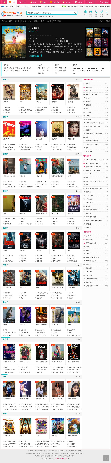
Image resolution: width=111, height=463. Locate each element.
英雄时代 (7, 293)
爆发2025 (6, 139)
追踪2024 (72, 218)
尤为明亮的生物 (41, 335)
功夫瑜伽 (34, 28)
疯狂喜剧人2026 (73, 187)
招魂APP (88, 246)
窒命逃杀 (39, 256)
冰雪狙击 (55, 295)
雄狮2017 (88, 264)
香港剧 (75, 6)
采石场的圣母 (73, 261)
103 (53, 85)
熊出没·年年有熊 (72, 436)
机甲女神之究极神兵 (91, 279)
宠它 (54, 187)
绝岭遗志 (70, 102)
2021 (97, 68)
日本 (39, 71)
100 (37, 85)
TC (14, 210)
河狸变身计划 (9, 446)
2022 (93, 68)
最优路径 (7, 221)
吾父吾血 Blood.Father (92, 257)
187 (69, 382)
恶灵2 (53, 250)
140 (53, 159)
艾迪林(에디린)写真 (58, 404)
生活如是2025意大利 (27, 187)
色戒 (47, 16)
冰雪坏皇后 (72, 444)
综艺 (43, 2)
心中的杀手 (89, 271)
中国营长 (38, 287)
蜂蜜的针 (55, 147)
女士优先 (55, 184)
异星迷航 (55, 221)
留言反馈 (101, 13)
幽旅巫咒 (23, 256)
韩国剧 (86, 6)
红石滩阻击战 (7, 287)
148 (4, 122)
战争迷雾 (23, 293)
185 (4, 197)
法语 (56, 73)
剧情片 (40, 6)
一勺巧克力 (8, 112)
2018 (79, 71)
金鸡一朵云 (39, 139)
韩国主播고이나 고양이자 (93, 170)
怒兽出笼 (7, 107)
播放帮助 (96, 13)
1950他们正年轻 (57, 293)
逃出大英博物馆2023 (75, 367)
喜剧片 (19, 6)
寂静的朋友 (55, 213)
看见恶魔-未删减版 (91, 217)
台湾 (48, 68)
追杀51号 (22, 213)
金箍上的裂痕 (73, 446)
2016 (88, 71)
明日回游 (39, 261)
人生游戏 (39, 221)
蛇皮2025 (23, 144)
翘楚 (27, 16)
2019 (74, 71)
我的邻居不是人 (9, 261)
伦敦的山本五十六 (58, 298)
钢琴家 (71, 293)
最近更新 (90, 13)
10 (68, 197)
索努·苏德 (49, 35)
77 (4, 234)
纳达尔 (23, 370)
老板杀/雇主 (89, 282)
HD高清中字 (11, 99)
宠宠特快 (55, 446)
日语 (56, 71)
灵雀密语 (23, 441)
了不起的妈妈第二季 (59, 367)
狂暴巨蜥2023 (25, 332)
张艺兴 (43, 35)
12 (68, 271)
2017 (83, 71)
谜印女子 (6, 250)
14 (20, 345)
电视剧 (22, 2)
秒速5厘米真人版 (10, 149)
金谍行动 (38, 102)
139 (37, 234)
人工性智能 (40, 224)
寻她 (6, 330)
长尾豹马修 (6, 436)
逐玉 (37, 16)
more (74, 73)
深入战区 (39, 298)
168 (4, 382)
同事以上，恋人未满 (9, 176)
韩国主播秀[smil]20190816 (93, 167)
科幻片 (24, 6)
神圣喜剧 (22, 176)
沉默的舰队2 (71, 287)
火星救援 (71, 221)
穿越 (54, 224)
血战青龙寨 (72, 112)
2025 (79, 68)
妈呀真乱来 (39, 176)
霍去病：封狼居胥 (42, 107)
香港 (43, 68)
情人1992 (39, 149)
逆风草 (70, 324)
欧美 (48, 71)
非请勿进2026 (57, 261)
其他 (43, 73)
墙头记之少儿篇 (56, 324)
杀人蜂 (55, 218)
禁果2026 (56, 181)
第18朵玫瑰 (72, 149)
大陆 (39, 68)
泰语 (64, 71)
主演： (30, 35)
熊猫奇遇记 (24, 367)
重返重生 (71, 256)
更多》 (78, 80)
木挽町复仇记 (57, 330)
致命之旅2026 (9, 256)
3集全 (77, 396)
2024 (83, 68)
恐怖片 (29, 6)
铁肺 (69, 250)
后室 (4, 213)
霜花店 (51, 16)
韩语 (60, 71)
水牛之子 (22, 436)
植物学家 (54, 139)
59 (20, 234)
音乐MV (67, 2)
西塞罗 (71, 298)
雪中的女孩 (8, 335)
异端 (54, 258)
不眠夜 (88, 254)
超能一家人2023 (41, 181)
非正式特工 (89, 268)
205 (4, 85)
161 (4, 159)
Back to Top (106, 458)
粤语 (60, 68)
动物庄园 (71, 441)
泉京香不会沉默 (25, 335)
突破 (22, 298)
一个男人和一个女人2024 (93, 144)
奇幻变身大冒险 (25, 444)
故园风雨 (23, 330)
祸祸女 (7, 258)
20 (52, 234)
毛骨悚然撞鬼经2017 (92, 286)
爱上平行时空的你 (42, 184)
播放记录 (103, 2)
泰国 (39, 73)
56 (4, 308)
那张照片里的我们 (10, 144)
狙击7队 (5, 102)
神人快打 (54, 102)
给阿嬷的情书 (41, 332)
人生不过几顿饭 (41, 370)
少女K (87, 250)
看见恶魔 (42, 16)
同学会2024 (8, 181)
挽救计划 (39, 218)
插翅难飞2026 (57, 112)
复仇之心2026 (41, 110)
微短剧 (78, 2)
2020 (102, 68)
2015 (93, 71)
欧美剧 (81, 6)
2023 (88, 68)
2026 (74, 68)
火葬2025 (23, 261)
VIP (49, 6)
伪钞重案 (7, 110)
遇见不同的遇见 (57, 149)
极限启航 (23, 218)
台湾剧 (91, 6)
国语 (56, 68)
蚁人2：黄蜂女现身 (26, 224)
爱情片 (13, 6)
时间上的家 (89, 275)
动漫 (33, 2)
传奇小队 (54, 436)
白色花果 (6, 324)
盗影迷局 (23, 258)
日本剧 (96, 6)
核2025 (55, 332)
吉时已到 (71, 258)
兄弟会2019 (72, 295)
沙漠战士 (23, 112)
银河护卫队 (8, 224)
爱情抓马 (39, 187)
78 (20, 159)
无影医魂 (38, 250)
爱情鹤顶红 (72, 144)
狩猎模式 (39, 112)
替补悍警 (71, 110)
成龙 (34, 35)
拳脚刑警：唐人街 (91, 261)
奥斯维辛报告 (41, 295)
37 (36, 345)
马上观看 (35, 56)
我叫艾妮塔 (24, 184)
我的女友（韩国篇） (27, 404)
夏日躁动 (71, 184)
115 (21, 382)
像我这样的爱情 (25, 149)
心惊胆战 (88, 236)
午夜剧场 (54, 2)
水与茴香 (23, 181)
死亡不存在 (56, 444)
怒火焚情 (55, 110)
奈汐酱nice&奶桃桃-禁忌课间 (94, 188)
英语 (64, 68)
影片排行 (85, 13)
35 (68, 85)
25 (68, 419)
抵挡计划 (23, 221)
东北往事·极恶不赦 (26, 110)
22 (20, 122)
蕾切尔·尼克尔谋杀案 (92, 140)
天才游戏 (22, 324)
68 (52, 382)
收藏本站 (107, 13)
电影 (12, 2)
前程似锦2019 (41, 330)
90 (36, 122)
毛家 (6, 367)
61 (20, 419)
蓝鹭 (70, 332)
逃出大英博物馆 (25, 372)
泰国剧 (102, 6)
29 (36, 159)
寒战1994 (56, 107)
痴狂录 (70, 176)
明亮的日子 (72, 330)
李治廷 (38, 35)
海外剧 (107, 6)
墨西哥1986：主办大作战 (93, 126)
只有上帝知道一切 (58, 256)
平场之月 (39, 147)
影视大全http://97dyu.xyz (62, 458)
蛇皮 (21, 139)
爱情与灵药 (89, 239)
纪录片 (45, 6)
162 (4, 419)
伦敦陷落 (88, 192)
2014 (97, 71)
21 (68, 234)
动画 (52, 6)
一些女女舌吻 (7, 398)
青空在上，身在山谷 (75, 335)
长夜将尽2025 (9, 147)
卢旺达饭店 (8, 298)
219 (37, 382)
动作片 (8, 6)
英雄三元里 (23, 287)
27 (68, 159)
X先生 (22, 107)
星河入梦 (70, 213)
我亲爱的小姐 (71, 139)
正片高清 (44, 210)
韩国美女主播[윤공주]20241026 (95, 181)
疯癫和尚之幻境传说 (57, 176)
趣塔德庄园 (8, 184)
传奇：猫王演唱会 (42, 367)
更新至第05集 (75, 359)
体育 (89, 2)
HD (30, 173)
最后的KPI (56, 335)
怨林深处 (22, 250)
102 (21, 308)
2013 (102, 71)
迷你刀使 (71, 224)
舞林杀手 (22, 102)
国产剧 (70, 6)
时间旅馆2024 (73, 147)
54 (4, 345)
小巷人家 (32, 16)
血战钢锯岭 (24, 295)
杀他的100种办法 (42, 144)
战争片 (34, 6)
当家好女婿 (72, 181)
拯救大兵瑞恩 (9, 295)
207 (21, 85)
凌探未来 (39, 372)
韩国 (43, 71)
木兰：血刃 (72, 107)
